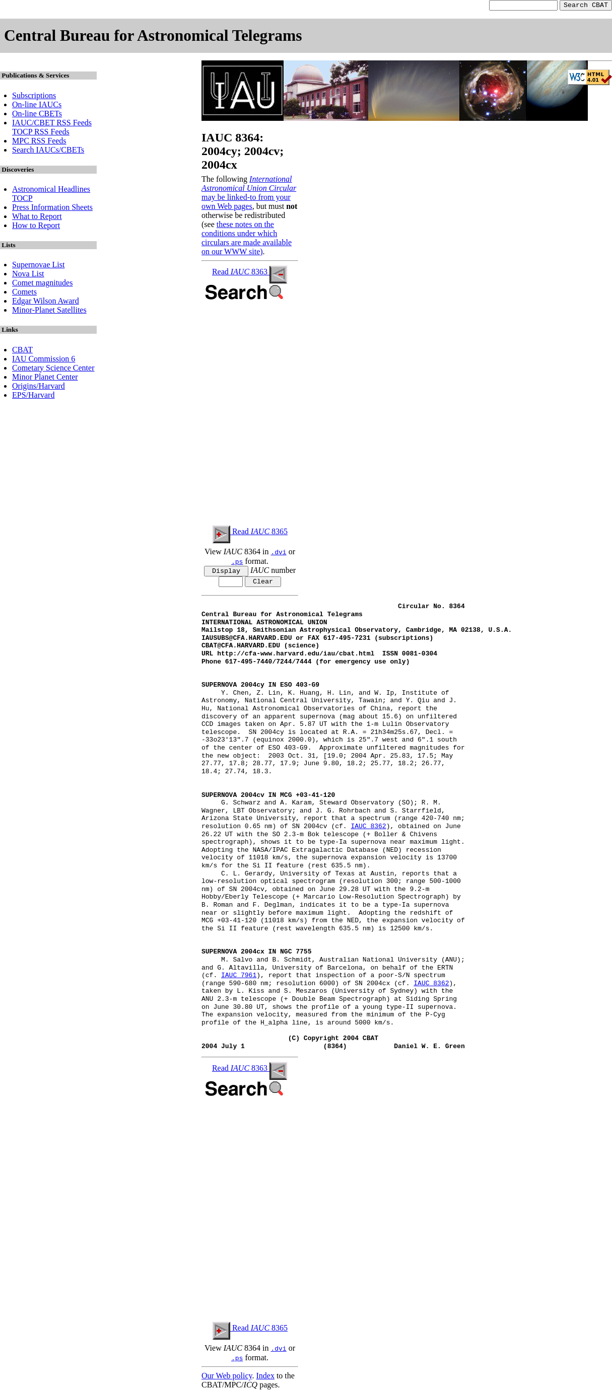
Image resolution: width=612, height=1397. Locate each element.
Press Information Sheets (52, 208)
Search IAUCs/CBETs (48, 151)
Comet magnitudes (42, 284)
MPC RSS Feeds (39, 142)
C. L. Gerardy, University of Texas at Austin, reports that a (329, 876)
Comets (24, 293)
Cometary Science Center (53, 369)
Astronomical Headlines (51, 190)
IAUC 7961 (238, 979)
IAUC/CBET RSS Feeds (52, 124)
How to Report (36, 227)
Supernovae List (38, 266)
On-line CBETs (37, 115)
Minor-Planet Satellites (49, 311)
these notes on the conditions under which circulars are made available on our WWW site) (246, 239)
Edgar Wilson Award (45, 302)
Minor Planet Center (45, 378)
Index (265, 1379)
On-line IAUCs (36, 106)
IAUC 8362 (368, 830)
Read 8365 (250, 533)
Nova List (28, 275)
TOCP (22, 199)
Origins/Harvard (38, 387)
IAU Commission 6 (43, 360)
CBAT (22, 351)
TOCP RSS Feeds (41, 133)
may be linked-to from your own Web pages (246, 203)
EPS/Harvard (33, 396)
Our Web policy (226, 1379)
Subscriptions (34, 97)
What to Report (37, 217)
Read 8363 (250, 273)
